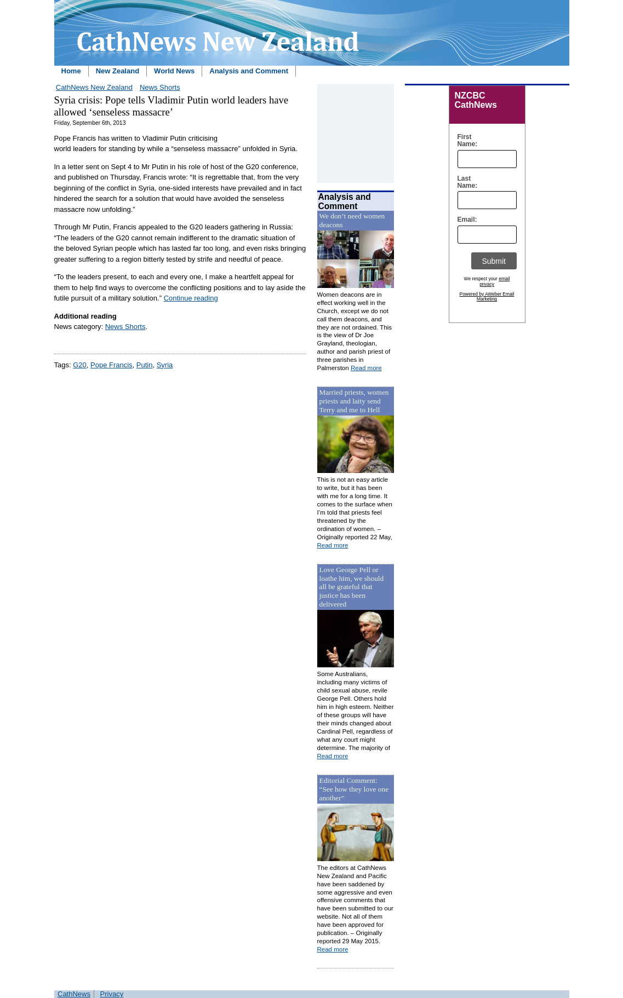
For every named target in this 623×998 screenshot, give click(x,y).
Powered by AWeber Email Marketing (487, 296)
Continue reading (191, 298)
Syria (165, 365)
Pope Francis (111, 365)
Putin (144, 365)
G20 (80, 365)
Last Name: (465, 182)
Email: (465, 219)
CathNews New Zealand (94, 87)
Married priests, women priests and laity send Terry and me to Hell (354, 401)
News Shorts (160, 87)
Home (71, 71)
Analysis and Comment (248, 71)
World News (174, 71)
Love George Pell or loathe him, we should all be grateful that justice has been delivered (351, 587)
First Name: (465, 141)
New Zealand (117, 71)
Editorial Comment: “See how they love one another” (354, 789)
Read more (366, 368)
